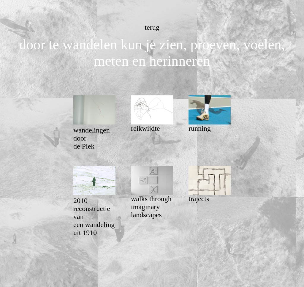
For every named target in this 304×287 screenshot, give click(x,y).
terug (152, 27)
